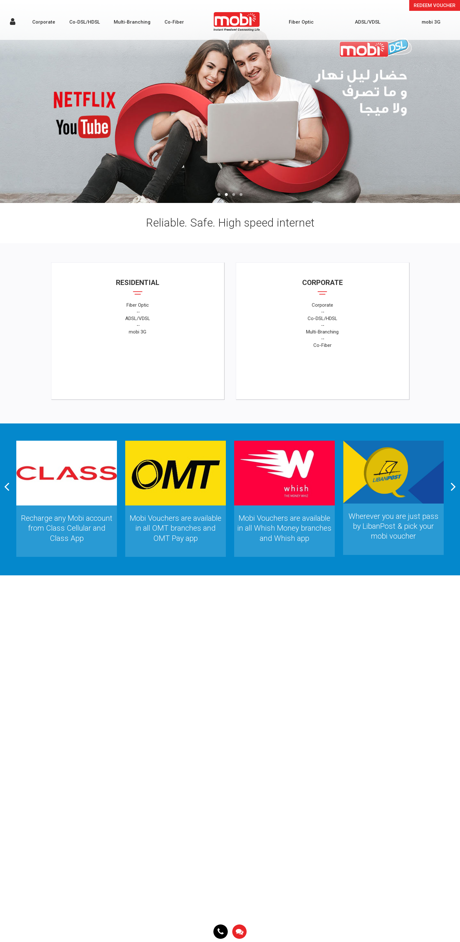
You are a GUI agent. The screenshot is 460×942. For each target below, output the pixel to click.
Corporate (43, 22)
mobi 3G (431, 22)
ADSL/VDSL (367, 22)
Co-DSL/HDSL (84, 22)
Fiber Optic (301, 22)
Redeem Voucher (435, 5)
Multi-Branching (132, 22)
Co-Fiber (174, 22)
